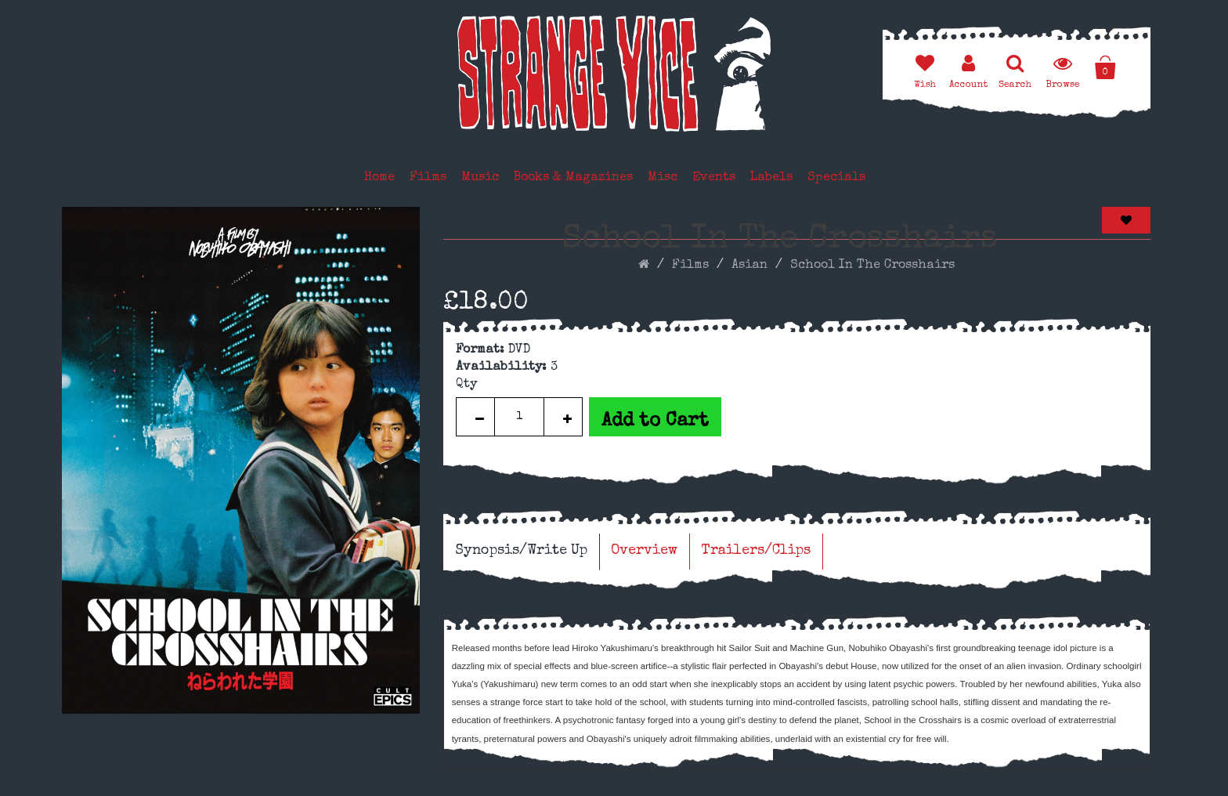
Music (480, 178)
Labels (771, 178)
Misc (662, 178)
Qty (466, 384)
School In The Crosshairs (872, 265)
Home (379, 178)
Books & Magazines (573, 178)
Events (713, 178)
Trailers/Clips (756, 551)
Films (428, 178)
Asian (749, 265)
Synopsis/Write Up (521, 551)
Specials (836, 178)
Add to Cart (655, 421)
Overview (644, 551)
